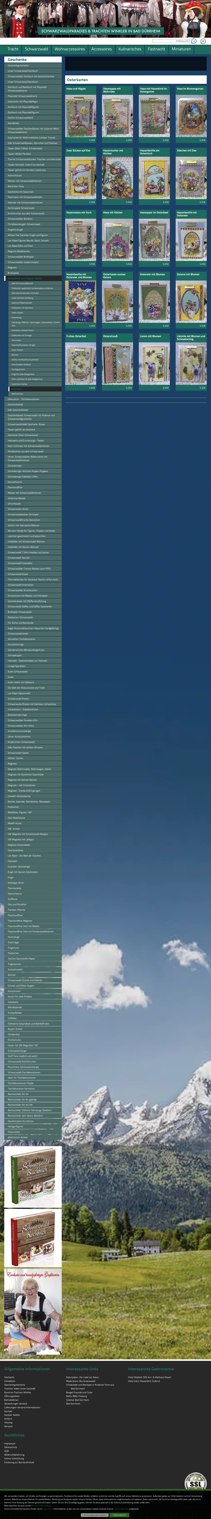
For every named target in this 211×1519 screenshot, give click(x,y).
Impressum (48, 1508)
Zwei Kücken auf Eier (78, 150)
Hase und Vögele (76, 89)
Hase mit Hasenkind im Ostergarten (153, 90)
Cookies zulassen (119, 1515)
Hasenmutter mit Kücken (113, 152)
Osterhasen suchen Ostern (114, 276)
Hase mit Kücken (113, 212)
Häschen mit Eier (187, 150)
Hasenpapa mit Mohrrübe (112, 90)
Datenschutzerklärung (41, 1505)
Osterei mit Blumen (188, 274)
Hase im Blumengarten (190, 89)
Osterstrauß (110, 336)
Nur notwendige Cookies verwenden (95, 1515)
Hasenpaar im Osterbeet (154, 212)
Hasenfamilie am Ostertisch (149, 152)
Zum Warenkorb (203, 39)
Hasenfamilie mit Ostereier (187, 214)
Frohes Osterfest (76, 336)
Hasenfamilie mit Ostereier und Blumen (79, 276)
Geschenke (17, 59)
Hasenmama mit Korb (79, 212)
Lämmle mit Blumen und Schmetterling (191, 338)
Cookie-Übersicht (121, 1508)
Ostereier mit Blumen (152, 274)
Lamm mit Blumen (150, 336)
